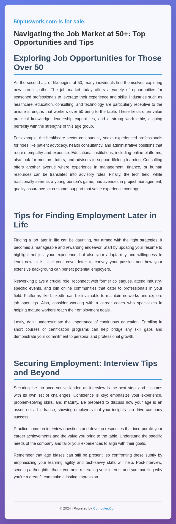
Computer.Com (104, 508)
